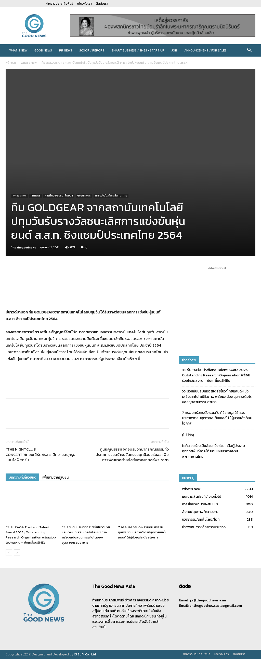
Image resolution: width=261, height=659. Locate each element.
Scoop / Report (92, 50)
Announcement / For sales (205, 50)
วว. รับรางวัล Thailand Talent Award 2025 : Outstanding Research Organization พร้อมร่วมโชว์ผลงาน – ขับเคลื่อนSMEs (31, 535)
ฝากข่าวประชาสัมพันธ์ (59, 3)
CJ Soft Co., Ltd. (85, 654)
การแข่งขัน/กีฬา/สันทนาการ (111, 195)
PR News (65, 50)
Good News (43, 50)
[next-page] (17, 552)
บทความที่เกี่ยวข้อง (22, 477)
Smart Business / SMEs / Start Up (138, 50)
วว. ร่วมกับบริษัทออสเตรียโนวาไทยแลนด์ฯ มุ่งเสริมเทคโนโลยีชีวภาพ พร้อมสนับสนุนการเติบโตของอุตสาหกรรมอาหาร (86, 535)
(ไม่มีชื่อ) (188, 435)
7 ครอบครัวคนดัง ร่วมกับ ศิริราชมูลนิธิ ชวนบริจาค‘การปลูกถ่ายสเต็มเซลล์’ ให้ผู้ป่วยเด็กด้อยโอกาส (142, 532)
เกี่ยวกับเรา (84, 3)
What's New (29, 62)
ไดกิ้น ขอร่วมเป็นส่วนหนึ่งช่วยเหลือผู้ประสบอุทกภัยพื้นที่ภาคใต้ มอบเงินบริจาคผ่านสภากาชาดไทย (213, 451)
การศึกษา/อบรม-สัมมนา (59, 195)
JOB (174, 50)
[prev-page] (9, 552)
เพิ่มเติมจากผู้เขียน (55, 477)
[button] (249, 51)
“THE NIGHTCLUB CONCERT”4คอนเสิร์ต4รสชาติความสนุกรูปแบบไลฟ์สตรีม (40, 454)
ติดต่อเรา (102, 3)
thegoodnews (26, 247)
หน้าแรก (11, 62)
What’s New (18, 50)
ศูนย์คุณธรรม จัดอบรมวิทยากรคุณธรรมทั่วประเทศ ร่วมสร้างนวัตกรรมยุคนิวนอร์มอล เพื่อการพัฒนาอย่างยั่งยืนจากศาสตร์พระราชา (132, 454)
